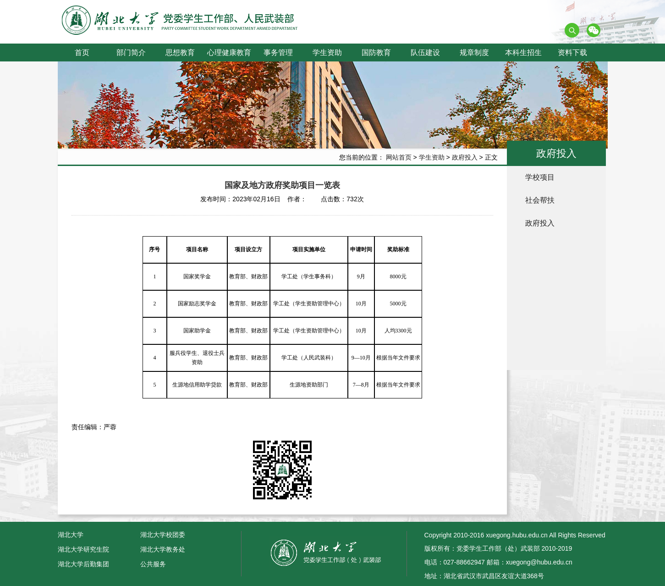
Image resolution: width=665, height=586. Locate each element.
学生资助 (327, 52)
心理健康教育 (229, 52)
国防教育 (376, 52)
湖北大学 (70, 534)
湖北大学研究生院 (83, 549)
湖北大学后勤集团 (83, 564)
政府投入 (465, 157)
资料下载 (572, 52)
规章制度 (474, 52)
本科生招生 (523, 52)
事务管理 (278, 52)
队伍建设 (425, 52)
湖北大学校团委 (162, 534)
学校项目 (540, 177)
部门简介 (131, 52)
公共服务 (153, 564)
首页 (82, 52)
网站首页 (399, 157)
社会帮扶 (540, 200)
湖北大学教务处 (162, 549)
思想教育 (180, 52)
